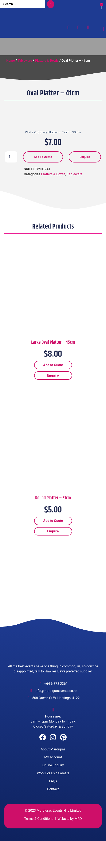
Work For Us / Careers (53, 773)
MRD (78, 819)
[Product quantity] (11, 156)
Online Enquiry (53, 765)
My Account (53, 757)
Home (10, 60)
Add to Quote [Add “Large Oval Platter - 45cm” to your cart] (53, 365)
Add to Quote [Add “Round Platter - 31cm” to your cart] (53, 521)
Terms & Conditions (38, 819)
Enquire (85, 157)
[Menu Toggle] (103, 29)
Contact (53, 789)
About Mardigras (53, 749)
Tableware (25, 60)
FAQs (53, 781)
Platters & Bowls (47, 60)
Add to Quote (43, 157)
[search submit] (50, 4)
